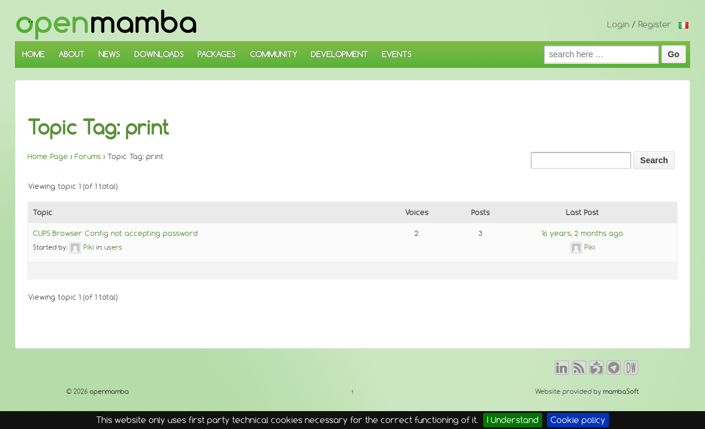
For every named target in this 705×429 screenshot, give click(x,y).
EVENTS (397, 54)
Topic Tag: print (98, 127)
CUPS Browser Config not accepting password (115, 233)
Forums (88, 156)
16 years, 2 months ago (582, 233)
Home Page (47, 156)
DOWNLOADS (159, 54)
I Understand (513, 420)
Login (618, 24)
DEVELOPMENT (339, 54)
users (113, 247)
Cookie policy (578, 420)
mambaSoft (621, 391)
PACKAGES (216, 54)
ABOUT (71, 54)
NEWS (109, 54)
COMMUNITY (273, 54)
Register (655, 24)
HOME (33, 54)
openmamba (108, 391)
